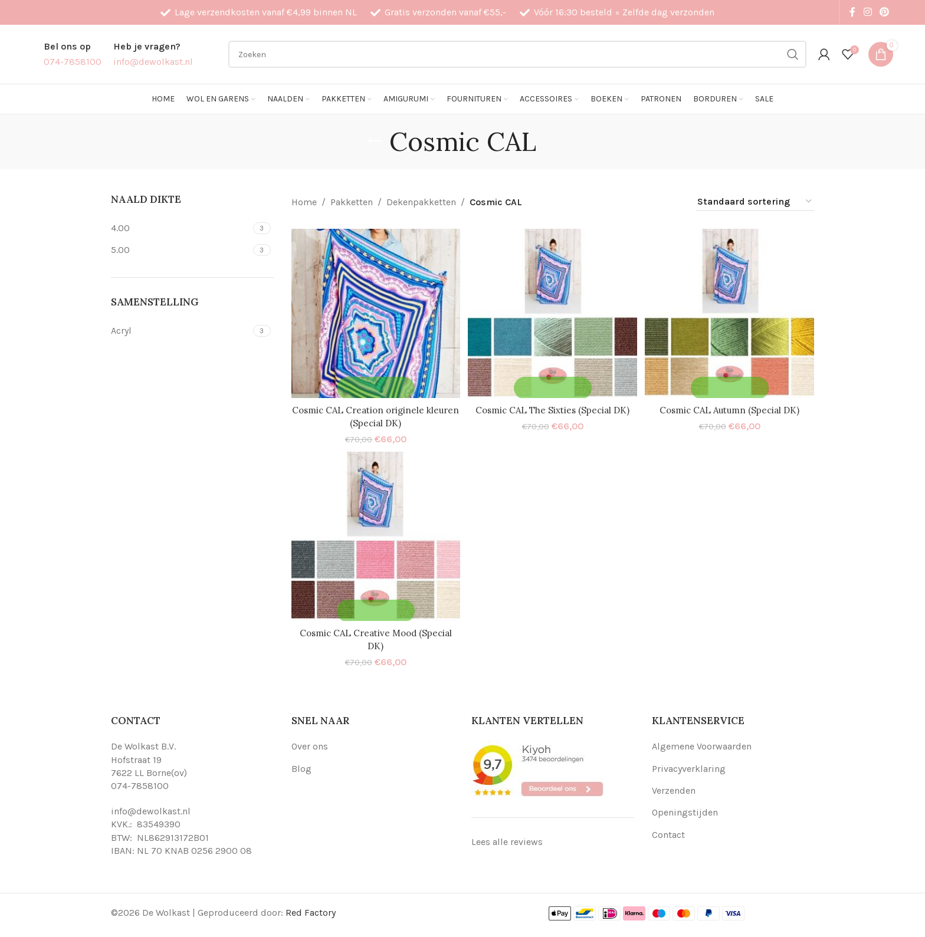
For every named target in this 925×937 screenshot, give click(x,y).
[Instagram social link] (867, 12)
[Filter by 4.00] (180, 228)
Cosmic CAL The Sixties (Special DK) (552, 407)
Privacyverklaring (689, 766)
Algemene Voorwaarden (702, 745)
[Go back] (374, 141)
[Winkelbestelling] (755, 202)
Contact (668, 833)
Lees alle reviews (507, 840)
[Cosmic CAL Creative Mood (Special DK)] (374, 536)
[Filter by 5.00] (180, 250)
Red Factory (311, 911)
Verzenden (674, 789)
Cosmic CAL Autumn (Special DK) (731, 407)
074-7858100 (140, 784)
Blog (301, 766)
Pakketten (351, 202)
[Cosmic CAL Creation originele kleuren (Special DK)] (374, 312)
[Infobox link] (72, 54)
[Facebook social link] (852, 12)
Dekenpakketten (421, 202)
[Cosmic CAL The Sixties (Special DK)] (553, 312)
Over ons (309, 745)
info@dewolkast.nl (151, 810)
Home (304, 202)
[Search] (517, 54)
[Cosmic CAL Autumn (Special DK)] (731, 312)
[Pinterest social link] (884, 12)
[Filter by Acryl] (180, 330)
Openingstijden (685, 811)
